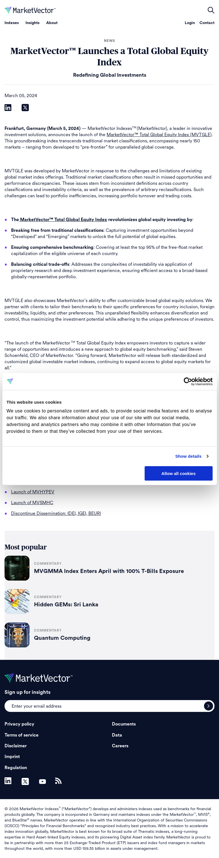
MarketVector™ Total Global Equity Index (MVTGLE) (159, 134)
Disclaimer (16, 746)
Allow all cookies (178, 473)
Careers (120, 746)
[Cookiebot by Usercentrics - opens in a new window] (187, 381)
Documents (124, 724)
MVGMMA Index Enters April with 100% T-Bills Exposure (109, 571)
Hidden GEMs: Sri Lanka (66, 604)
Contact (206, 23)
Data (117, 735)
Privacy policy (19, 724)
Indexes (12, 23)
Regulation (16, 767)
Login (190, 23)
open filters (211, 10)
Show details (188, 456)
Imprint (12, 756)
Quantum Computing (62, 638)
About (52, 23)
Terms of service (22, 735)
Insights (32, 23)
